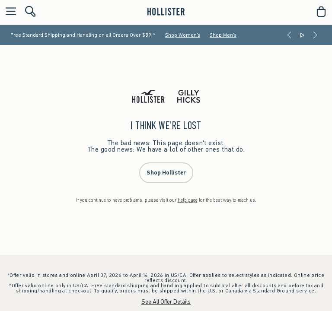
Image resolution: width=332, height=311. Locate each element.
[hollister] (165, 12)
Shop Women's (182, 35)
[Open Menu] (8, 12)
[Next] (315, 35)
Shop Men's (223, 35)
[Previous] (289, 35)
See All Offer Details (166, 302)
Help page (188, 200)
